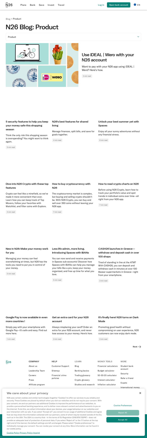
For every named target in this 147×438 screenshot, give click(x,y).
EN (137, 4)
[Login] (101, 4)
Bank (32, 4)
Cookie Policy (13, 433)
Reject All (122, 412)
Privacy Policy (26, 433)
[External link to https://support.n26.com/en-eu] (62, 366)
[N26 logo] (10, 362)
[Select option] (73, 37)
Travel (61, 4)
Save (41, 4)
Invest (51, 4)
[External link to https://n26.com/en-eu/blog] (85, 366)
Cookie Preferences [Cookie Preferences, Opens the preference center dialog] (123, 405)
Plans (23, 4)
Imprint (36, 433)
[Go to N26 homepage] (9, 5)
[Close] (140, 393)
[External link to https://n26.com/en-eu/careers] (39, 375)
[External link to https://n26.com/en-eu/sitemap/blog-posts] (62, 370)
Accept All (122, 420)
